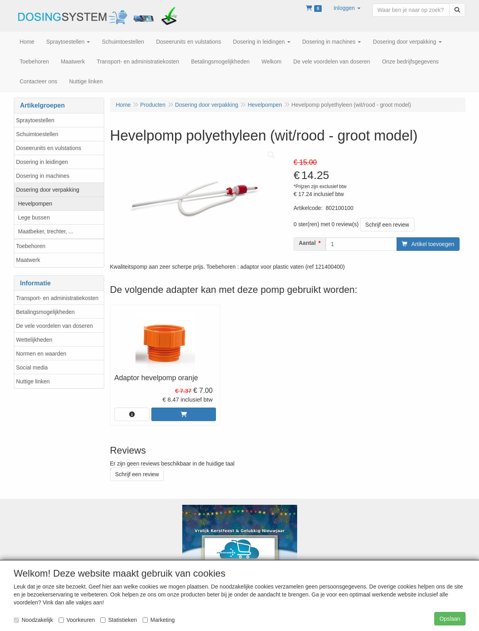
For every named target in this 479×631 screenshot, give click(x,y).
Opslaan (449, 619)
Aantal (307, 243)
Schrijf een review (387, 224)
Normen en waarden (41, 353)
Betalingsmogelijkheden (45, 312)
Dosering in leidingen (42, 162)
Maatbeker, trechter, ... (45, 231)
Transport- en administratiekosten (57, 298)
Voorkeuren (77, 620)
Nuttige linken (33, 381)
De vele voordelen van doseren (54, 326)
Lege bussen (34, 217)
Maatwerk (28, 260)
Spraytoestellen (35, 120)
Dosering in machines (43, 176)
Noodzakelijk (33, 620)
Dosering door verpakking (48, 190)
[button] (347, 8)
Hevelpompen (35, 203)
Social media (32, 367)
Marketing (159, 620)
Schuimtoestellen (37, 134)
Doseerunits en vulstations (48, 148)
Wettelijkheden (34, 340)
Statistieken (118, 620)
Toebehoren (31, 246)
